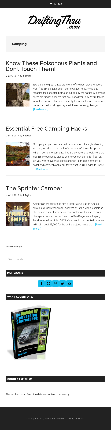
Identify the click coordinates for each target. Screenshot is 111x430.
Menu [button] (58, 4)
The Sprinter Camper (34, 188)
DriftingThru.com (75, 418)
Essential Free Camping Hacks (46, 128)
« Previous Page (14, 246)
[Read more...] (40, 109)
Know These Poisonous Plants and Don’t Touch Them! (51, 66)
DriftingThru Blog (55, 22)
